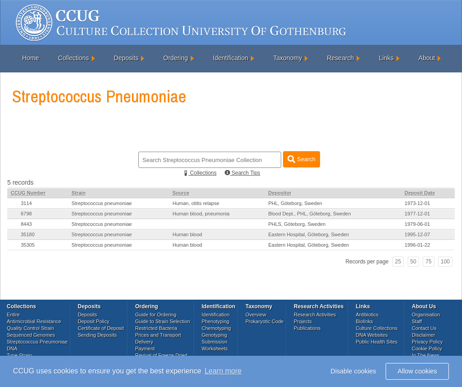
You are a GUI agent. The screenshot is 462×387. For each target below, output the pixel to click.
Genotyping (214, 335)
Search (301, 159)
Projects (303, 321)
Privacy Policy (427, 341)
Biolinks (364, 321)
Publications (307, 328)
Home (30, 58)
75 (428, 261)
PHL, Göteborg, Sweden (295, 203)
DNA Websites (372, 335)
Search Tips (242, 173)
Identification (231, 58)
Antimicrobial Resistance (34, 321)
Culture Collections (376, 328)
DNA (12, 348)
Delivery (144, 341)
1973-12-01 (417, 203)
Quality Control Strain (30, 328)
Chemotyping (216, 328)
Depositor (279, 193)
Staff (417, 321)
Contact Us (424, 328)
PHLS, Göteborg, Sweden (296, 224)
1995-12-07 (417, 234)
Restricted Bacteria (156, 328)
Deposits (126, 58)
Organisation (426, 314)
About (427, 58)
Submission (214, 341)
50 (413, 261)
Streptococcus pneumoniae (101, 203)
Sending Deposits (97, 335)
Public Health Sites (376, 341)
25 (398, 261)
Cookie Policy (427, 348)
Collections (73, 58)
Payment (145, 348)
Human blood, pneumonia (201, 213)
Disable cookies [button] (353, 371)
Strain (78, 193)
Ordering (175, 58)
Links (386, 58)
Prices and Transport (158, 335)
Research (340, 58)
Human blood (187, 234)
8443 (26, 224)
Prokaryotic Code (264, 321)
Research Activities (315, 314)
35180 (28, 234)
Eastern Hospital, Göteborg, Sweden (308, 234)
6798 (26, 213)
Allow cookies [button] (417, 371)
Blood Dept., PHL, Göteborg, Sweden (309, 213)
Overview (255, 314)
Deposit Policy (93, 321)
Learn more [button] (223, 371)
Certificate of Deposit (101, 328)
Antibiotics (367, 314)
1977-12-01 (417, 213)
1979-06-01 (417, 224)
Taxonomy (287, 58)
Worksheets (215, 348)
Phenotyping (215, 321)
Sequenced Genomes (31, 335)
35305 (28, 245)
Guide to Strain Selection (162, 321)
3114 (26, 203)
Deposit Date (420, 193)
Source (181, 193)
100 (445, 261)
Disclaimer (423, 335)
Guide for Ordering (155, 314)
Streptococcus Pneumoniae (37, 341)
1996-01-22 (417, 245)
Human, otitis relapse (196, 203)
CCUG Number (28, 193)
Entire (13, 314)
